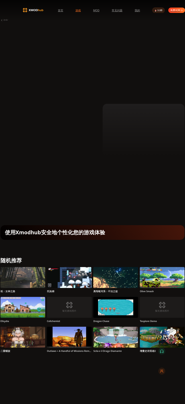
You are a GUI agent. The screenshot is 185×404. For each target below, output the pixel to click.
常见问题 (117, 10)
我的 (137, 10)
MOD (96, 10)
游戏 (78, 10)
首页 (60, 10)
